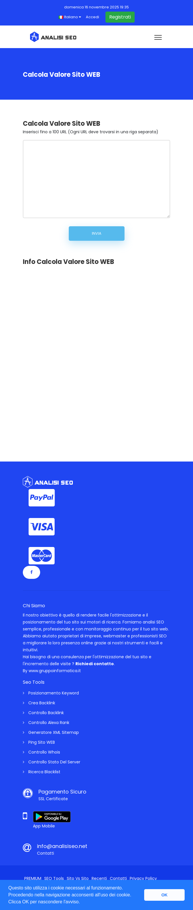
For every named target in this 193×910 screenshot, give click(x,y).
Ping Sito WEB (39, 742)
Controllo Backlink (43, 713)
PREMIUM (32, 878)
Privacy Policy (143, 878)
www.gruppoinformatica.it (55, 671)
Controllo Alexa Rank (46, 722)
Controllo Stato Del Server (51, 762)
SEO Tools (54, 878)
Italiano (70, 17)
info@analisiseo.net (62, 846)
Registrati (120, 17)
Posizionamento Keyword (51, 693)
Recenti (99, 878)
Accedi (92, 17)
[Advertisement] (66, 358)
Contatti (118, 878)
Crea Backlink (39, 703)
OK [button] (164, 895)
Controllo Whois (41, 752)
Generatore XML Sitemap (51, 732)
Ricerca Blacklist (41, 772)
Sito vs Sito (78, 878)
